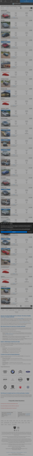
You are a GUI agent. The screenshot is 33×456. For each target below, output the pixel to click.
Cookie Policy (11, 227)
